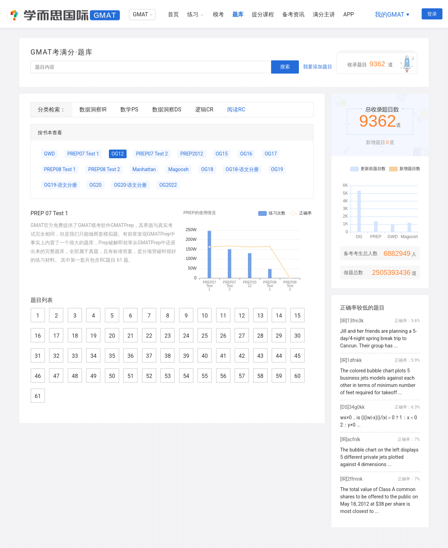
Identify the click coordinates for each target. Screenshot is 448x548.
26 (223, 335)
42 (242, 356)
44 (279, 356)
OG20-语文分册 (130, 185)
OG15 (222, 154)
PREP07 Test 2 (152, 154)
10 (204, 315)
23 (167, 335)
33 (75, 356)
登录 (432, 14)
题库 (237, 14)
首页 (173, 14)
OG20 (95, 185)
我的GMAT (389, 14)
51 (130, 376)
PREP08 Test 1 (60, 169)
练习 (192, 14)
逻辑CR (204, 109)
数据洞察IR (92, 109)
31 (38, 356)
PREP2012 (191, 154)
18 (75, 335)
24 (186, 335)
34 (93, 356)
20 (112, 335)
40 (204, 356)
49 (93, 376)
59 (279, 376)
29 (279, 335)
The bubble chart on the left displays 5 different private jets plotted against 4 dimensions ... (379, 457)
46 (38, 376)
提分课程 (263, 14)
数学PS (129, 109)
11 (223, 315)
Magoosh (178, 169)
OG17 (271, 154)
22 (149, 335)
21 (130, 335)
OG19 (277, 169)
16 (38, 335)
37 (149, 356)
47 (56, 376)
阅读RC (236, 109)
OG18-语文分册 (242, 169)
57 (242, 376)
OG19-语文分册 (60, 185)
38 (167, 356)
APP (348, 14)
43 (260, 356)
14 (279, 315)
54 (186, 376)
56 (223, 376)
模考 (218, 14)
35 (112, 356)
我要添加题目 (317, 66)
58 (260, 376)
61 (38, 396)
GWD (49, 154)
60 (297, 376)
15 (297, 315)
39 (186, 356)
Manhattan (144, 169)
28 (260, 335)
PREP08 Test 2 (104, 169)
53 (167, 376)
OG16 (246, 154)
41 (223, 356)
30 (297, 335)
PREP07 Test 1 (83, 154)
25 (204, 335)
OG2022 (168, 185)
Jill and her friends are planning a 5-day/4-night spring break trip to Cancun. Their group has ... (378, 338)
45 (297, 356)
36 (130, 356)
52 (149, 376)
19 (93, 335)
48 (75, 376)
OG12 (118, 154)
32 (56, 356)
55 (204, 376)
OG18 (207, 169)
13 (260, 315)
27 (242, 335)
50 (112, 376)
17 (56, 335)
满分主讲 (324, 14)
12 (242, 315)
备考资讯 (293, 14)
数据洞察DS (166, 109)
